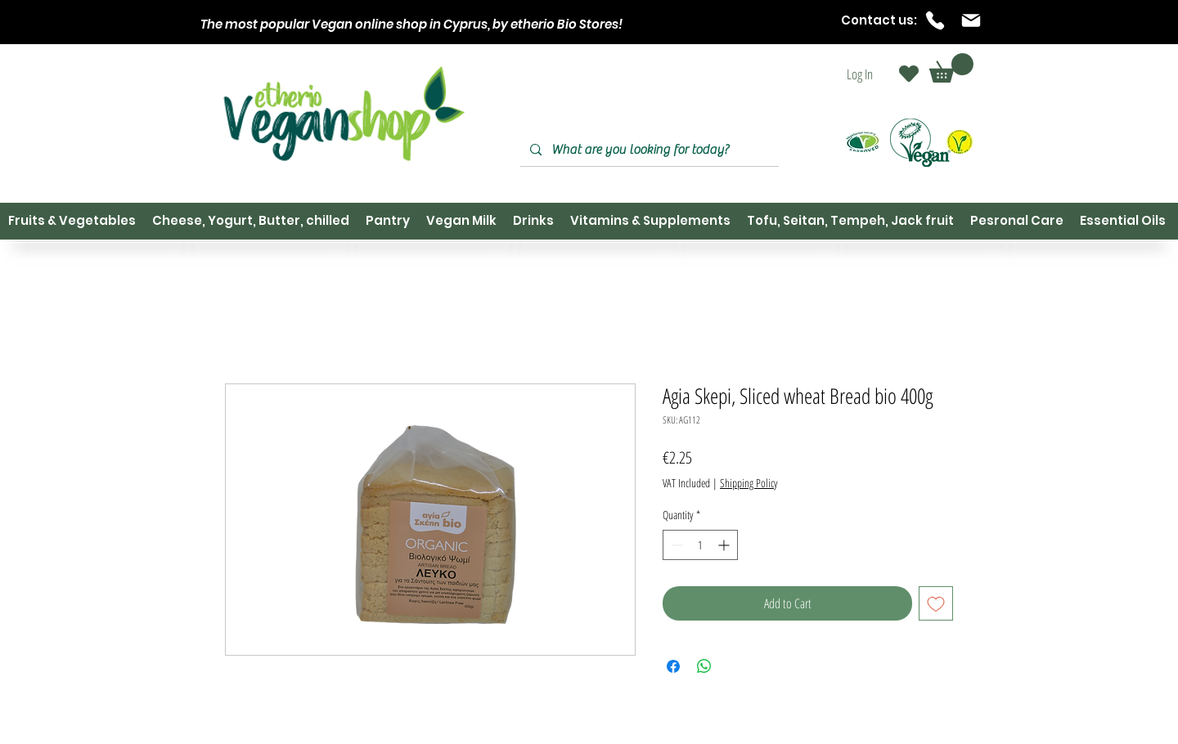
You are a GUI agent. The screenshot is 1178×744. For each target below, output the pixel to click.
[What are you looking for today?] (647, 150)
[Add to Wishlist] (936, 603)
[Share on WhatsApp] (704, 666)
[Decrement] (675, 545)
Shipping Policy (748, 483)
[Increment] (725, 545)
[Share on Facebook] (673, 666)
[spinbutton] (700, 545)
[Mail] (971, 20)
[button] (951, 68)
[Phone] (935, 20)
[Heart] (909, 73)
